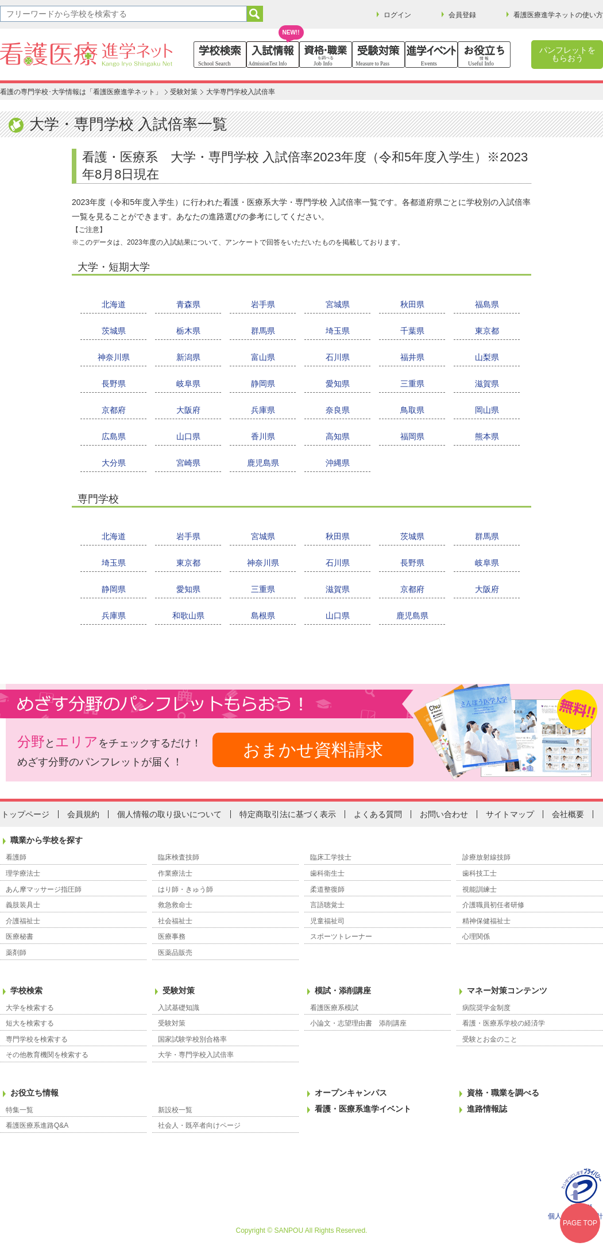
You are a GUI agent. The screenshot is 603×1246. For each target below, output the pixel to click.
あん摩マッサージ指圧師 (44, 889)
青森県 (188, 304)
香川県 (263, 436)
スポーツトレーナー (341, 936)
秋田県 (412, 304)
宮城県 (338, 304)
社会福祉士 (175, 921)
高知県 (338, 436)
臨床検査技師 (178, 857)
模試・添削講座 (343, 990)
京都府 (114, 410)
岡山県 (487, 410)
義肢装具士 (23, 905)
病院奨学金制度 (486, 1008)
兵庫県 (263, 410)
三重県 (412, 383)
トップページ (25, 814)
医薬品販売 (175, 953)
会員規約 (83, 814)
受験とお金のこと (489, 1039)
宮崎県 (188, 462)
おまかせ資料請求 (313, 749)
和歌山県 (188, 615)
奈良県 (338, 410)
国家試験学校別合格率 (192, 1039)
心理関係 (476, 936)
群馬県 (263, 330)
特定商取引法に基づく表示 (287, 814)
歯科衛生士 (327, 873)
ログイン (397, 14)
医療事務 (171, 936)
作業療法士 (175, 873)
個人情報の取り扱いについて (169, 814)
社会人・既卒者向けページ (199, 1125)
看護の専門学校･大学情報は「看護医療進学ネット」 (81, 92)
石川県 (338, 357)
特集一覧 (19, 1110)
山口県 (188, 436)
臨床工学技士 (330, 857)
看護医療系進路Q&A (37, 1125)
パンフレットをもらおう (567, 54)
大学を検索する (30, 1008)
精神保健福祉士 (486, 921)
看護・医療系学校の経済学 (503, 1023)
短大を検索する (30, 1023)
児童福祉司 (327, 921)
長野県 (114, 383)
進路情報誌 (487, 1108)
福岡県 (412, 436)
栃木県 (188, 330)
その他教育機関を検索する (47, 1055)
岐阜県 (188, 383)
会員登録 (462, 14)
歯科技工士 (479, 873)
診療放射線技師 (486, 857)
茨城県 (114, 330)
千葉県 (412, 330)
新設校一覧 (175, 1110)
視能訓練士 (479, 889)
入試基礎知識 (178, 1008)
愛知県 (338, 383)
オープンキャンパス (351, 1092)
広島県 (114, 436)
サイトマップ (510, 814)
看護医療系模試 (334, 1008)
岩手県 (263, 304)
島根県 (263, 615)
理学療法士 (23, 873)
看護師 (16, 857)
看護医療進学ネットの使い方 (558, 14)
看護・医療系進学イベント (363, 1108)
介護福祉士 (23, 921)
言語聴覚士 (327, 905)
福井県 (412, 357)
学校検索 (26, 990)
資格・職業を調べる (503, 1092)
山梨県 (487, 357)
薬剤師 (16, 953)
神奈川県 (114, 357)
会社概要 (568, 814)
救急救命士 (175, 905)
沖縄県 (338, 462)
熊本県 (487, 436)
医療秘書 (19, 936)
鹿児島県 (263, 462)
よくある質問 (378, 814)
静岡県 (263, 383)
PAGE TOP (580, 1223)
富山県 (263, 357)
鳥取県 (412, 410)
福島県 (487, 304)
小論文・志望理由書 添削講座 (358, 1023)
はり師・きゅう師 (185, 889)
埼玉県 (338, 330)
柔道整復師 (327, 889)
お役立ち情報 (34, 1092)
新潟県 (188, 357)
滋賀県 (487, 383)
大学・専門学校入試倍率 (196, 1055)
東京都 (487, 330)
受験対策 (184, 92)
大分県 (114, 462)
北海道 (114, 304)
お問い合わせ (444, 814)
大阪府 (188, 410)
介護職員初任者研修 (493, 905)
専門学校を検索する (37, 1039)
